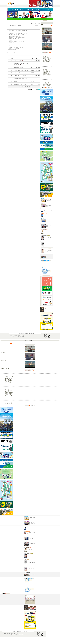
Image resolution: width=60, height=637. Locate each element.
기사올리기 (33, 340)
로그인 (27, 340)
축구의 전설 (30, 549)
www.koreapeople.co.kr (10, 49)
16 (24, 86)
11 (18, 86)
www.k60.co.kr (13, 48)
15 (23, 86)
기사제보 (32, 333)
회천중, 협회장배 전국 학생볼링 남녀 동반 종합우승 (49, 205)
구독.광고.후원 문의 (28, 333)
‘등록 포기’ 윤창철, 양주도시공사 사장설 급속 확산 (49, 200)
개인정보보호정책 (21, 333)
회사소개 (17, 333)
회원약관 (24, 333)
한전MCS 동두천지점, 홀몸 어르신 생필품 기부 (49, 257)
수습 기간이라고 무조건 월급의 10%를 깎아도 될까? (48, 238)
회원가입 (30, 340)
